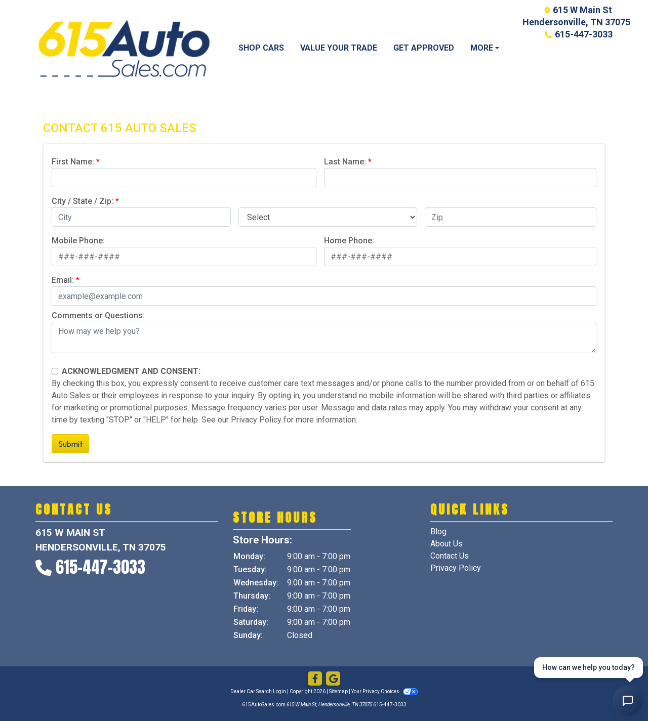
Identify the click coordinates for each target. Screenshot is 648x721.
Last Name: (345, 161)
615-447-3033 (584, 34)
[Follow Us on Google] (333, 679)
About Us (446, 543)
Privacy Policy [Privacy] (455, 568)
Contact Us (449, 556)
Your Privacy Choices (384, 691)
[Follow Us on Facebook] (315, 679)
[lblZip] (510, 217)
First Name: (73, 161)
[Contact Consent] (55, 371)
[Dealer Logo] (124, 48)
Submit (70, 444)
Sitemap (338, 691)
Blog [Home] (438, 531)
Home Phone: (349, 240)
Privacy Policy (256, 420)
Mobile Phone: (78, 240)
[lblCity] (141, 217)
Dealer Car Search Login (258, 691)
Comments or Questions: (98, 315)
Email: (63, 280)
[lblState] (328, 217)
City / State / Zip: (82, 201)
